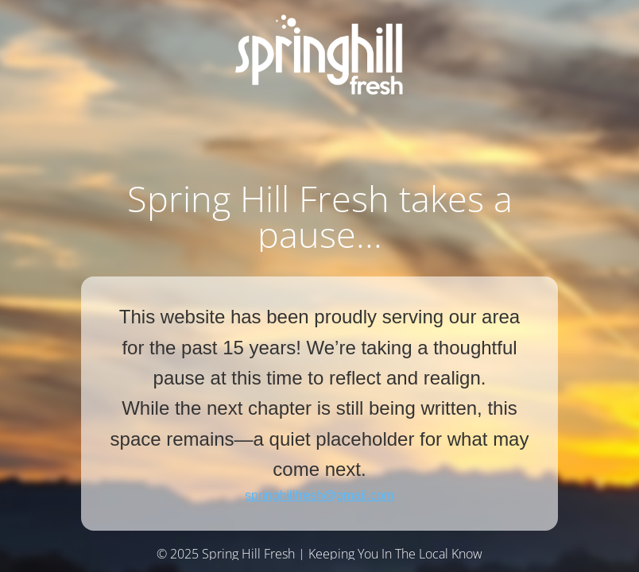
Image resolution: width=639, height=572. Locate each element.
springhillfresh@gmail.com (319, 495)
